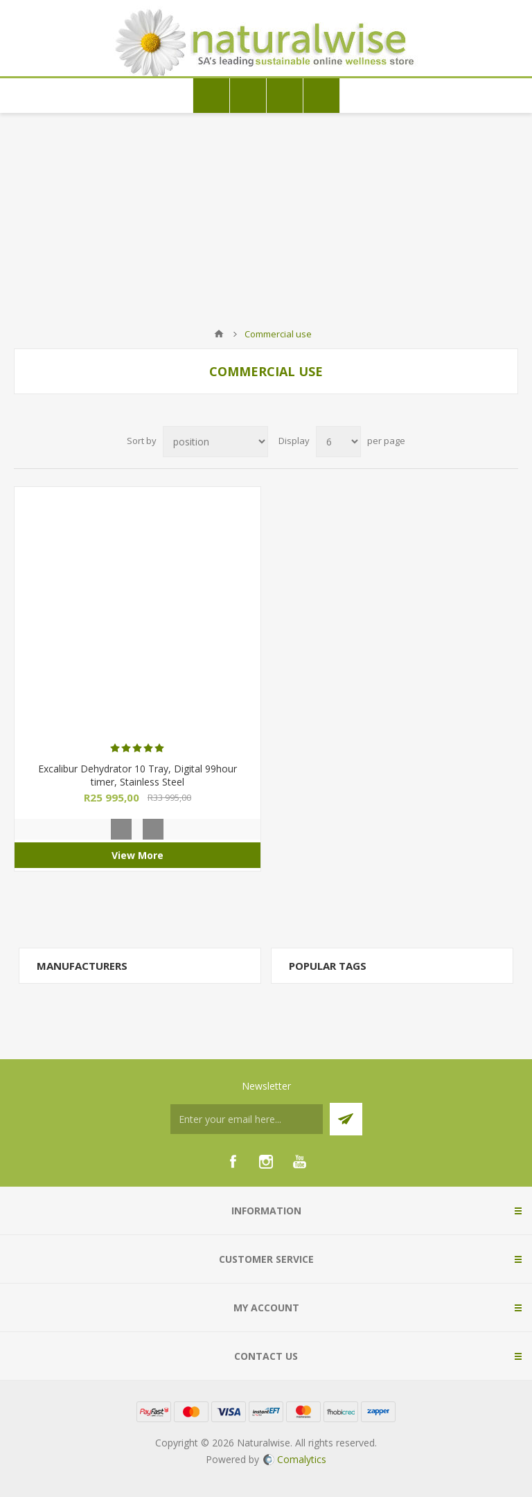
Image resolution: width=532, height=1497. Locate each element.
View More (137, 855)
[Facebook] (233, 1162)
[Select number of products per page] (338, 441)
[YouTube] (299, 1162)
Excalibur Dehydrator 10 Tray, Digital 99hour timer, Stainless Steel (137, 775)
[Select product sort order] (215, 441)
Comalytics (294, 1459)
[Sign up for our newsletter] (246, 1119)
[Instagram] (266, 1162)
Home (219, 334)
